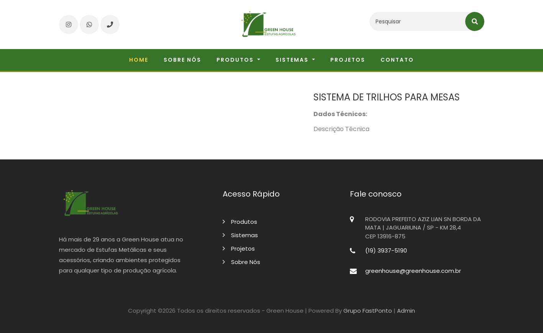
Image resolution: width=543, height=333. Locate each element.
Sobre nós (182, 60)
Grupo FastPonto (367, 311)
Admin (406, 311)
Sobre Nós (241, 262)
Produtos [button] (236, 60)
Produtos (240, 222)
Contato (397, 60)
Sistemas (240, 235)
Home (138, 60)
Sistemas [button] (293, 60)
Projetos (347, 60)
